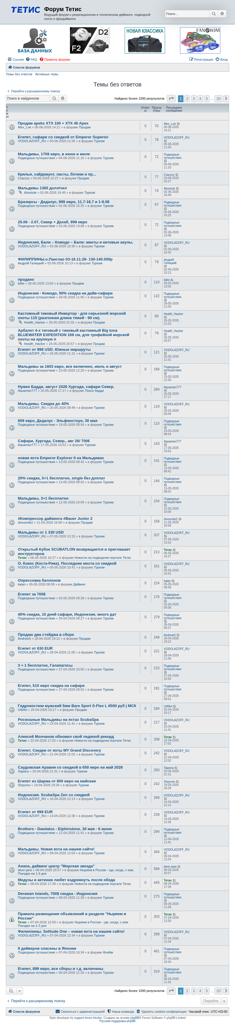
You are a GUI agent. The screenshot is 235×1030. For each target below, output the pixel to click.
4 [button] (200, 98)
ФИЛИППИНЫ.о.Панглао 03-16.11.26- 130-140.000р (65, 259)
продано (26, 279)
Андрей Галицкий (31, 263)
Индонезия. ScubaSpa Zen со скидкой (54, 795)
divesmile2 (25, 522)
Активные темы (46, 74)
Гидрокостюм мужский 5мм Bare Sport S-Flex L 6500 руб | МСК (77, 706)
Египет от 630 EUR (35, 648)
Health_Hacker (34, 322)
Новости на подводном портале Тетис (103, 557)
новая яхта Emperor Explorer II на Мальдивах (61, 458)
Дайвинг (79, 584)
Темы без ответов (19, 74)
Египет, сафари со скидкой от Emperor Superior (63, 137)
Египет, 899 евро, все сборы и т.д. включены (60, 968)
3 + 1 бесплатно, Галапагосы (45, 665)
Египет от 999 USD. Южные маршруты (54, 349)
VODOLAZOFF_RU (32, 141)
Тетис (22, 557)
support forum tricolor (88, 1017)
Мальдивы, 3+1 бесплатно (43, 498)
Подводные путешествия (36, 158)
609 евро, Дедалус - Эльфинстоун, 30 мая (57, 420)
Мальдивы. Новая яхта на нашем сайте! (56, 849)
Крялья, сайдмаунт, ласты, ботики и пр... (57, 174)
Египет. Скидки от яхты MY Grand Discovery (59, 750)
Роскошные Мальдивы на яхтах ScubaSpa (58, 719)
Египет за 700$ (31, 594)
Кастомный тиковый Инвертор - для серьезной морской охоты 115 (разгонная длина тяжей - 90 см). (72, 315)
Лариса (23, 771)
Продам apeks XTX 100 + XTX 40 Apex (53, 123)
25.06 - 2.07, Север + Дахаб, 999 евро (52, 222)
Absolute (30, 192)
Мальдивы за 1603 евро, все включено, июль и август (70, 366)
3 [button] (194, 98)
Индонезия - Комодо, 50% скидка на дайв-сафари (65, 293)
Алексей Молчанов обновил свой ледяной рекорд (66, 736)
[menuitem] (31, 59)
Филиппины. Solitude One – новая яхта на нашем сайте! (71, 931)
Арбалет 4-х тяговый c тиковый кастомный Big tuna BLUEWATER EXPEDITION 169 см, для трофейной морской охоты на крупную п (73, 334)
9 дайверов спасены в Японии (47, 948)
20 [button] (218, 98)
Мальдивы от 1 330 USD (41, 532)
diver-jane (25, 870)
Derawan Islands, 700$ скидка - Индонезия (57, 893)
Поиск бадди (94, 390)
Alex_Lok (24, 127)
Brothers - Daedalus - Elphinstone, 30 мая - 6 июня (65, 829)
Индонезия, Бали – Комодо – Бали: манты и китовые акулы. (75, 242)
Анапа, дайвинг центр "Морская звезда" (56, 866)
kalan (21, 584)
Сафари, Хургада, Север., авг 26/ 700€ (54, 441)
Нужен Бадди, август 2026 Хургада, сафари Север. (66, 386)
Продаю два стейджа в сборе (46, 634)
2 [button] (187, 98)
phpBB (134, 1017)
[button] (171, 98)
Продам (85, 127)
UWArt (22, 709)
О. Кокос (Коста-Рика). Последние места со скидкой (67, 563)
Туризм (99, 141)
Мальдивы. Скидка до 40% (43, 403)
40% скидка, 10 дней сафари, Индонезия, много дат (67, 614)
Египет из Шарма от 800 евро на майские (57, 781)
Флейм (108, 952)
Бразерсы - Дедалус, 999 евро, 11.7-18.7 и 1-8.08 (63, 202)
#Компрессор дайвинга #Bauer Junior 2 (55, 518)
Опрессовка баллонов (39, 580)
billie (21, 283)
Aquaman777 (27, 390)
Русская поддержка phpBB (117, 1021)
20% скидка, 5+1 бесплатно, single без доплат (61, 478)
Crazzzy (24, 178)
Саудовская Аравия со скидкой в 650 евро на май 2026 (70, 767)
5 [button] (207, 98)
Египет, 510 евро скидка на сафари (51, 685)
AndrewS (24, 638)
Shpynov (24, 785)
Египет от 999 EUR (35, 812)
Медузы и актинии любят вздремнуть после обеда (66, 880)
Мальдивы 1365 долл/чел (42, 188)
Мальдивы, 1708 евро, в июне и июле (54, 154)
